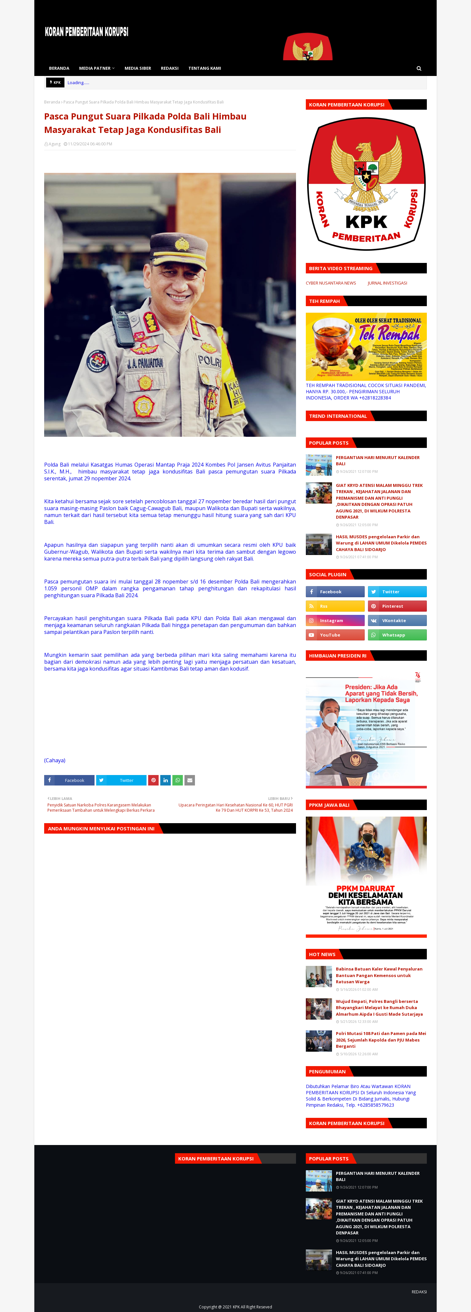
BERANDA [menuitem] (59, 68)
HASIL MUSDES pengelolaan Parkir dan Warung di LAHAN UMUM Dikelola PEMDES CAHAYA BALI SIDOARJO (381, 543)
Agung (55, 144)
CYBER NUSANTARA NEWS (331, 283)
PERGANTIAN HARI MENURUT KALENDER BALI (378, 460)
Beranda (52, 102)
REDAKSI (419, 1292)
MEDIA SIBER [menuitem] (138, 68)
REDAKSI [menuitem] (170, 68)
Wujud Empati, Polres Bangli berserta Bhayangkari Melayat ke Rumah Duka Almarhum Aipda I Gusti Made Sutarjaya (379, 1007)
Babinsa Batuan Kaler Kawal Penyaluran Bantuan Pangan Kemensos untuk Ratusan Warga (379, 975)
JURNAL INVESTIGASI (387, 283)
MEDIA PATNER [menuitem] (95, 68)
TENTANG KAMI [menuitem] (204, 68)
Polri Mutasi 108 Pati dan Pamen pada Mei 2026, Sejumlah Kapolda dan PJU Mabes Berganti (381, 1039)
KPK (236, 1307)
